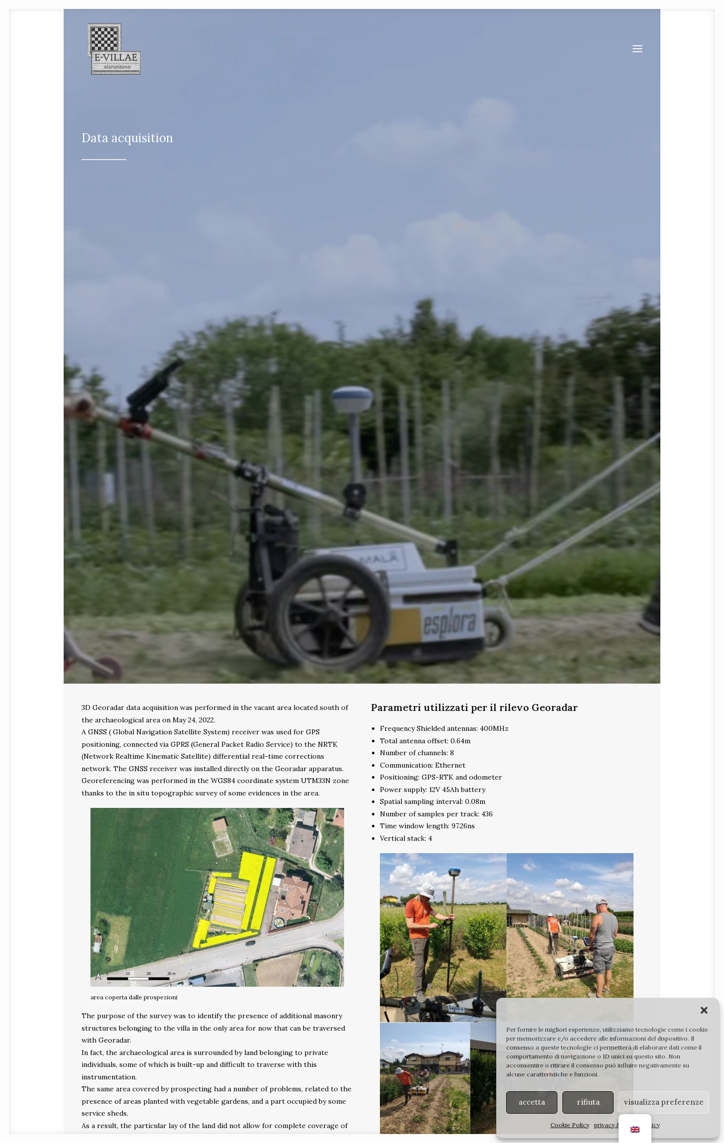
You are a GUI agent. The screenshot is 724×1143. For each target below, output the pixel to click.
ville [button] (135, 915)
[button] (704, 1010)
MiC (471, 1089)
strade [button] (286, 915)
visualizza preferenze (664, 1102)
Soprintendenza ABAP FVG (421, 1089)
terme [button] (589, 915)
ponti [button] (438, 915)
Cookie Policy (569, 1125)
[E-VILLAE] (111, 52)
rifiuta (588, 1102)
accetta (532, 1102)
